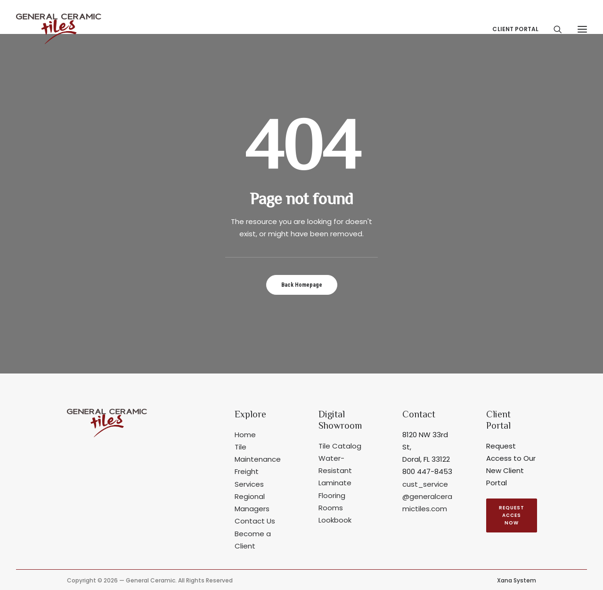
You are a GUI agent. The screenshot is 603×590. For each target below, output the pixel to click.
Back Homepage (301, 285)
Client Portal (515, 29)
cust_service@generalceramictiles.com (427, 496)
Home (245, 435)
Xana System (516, 580)
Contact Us (255, 521)
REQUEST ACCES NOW (512, 515)
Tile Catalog (339, 446)
